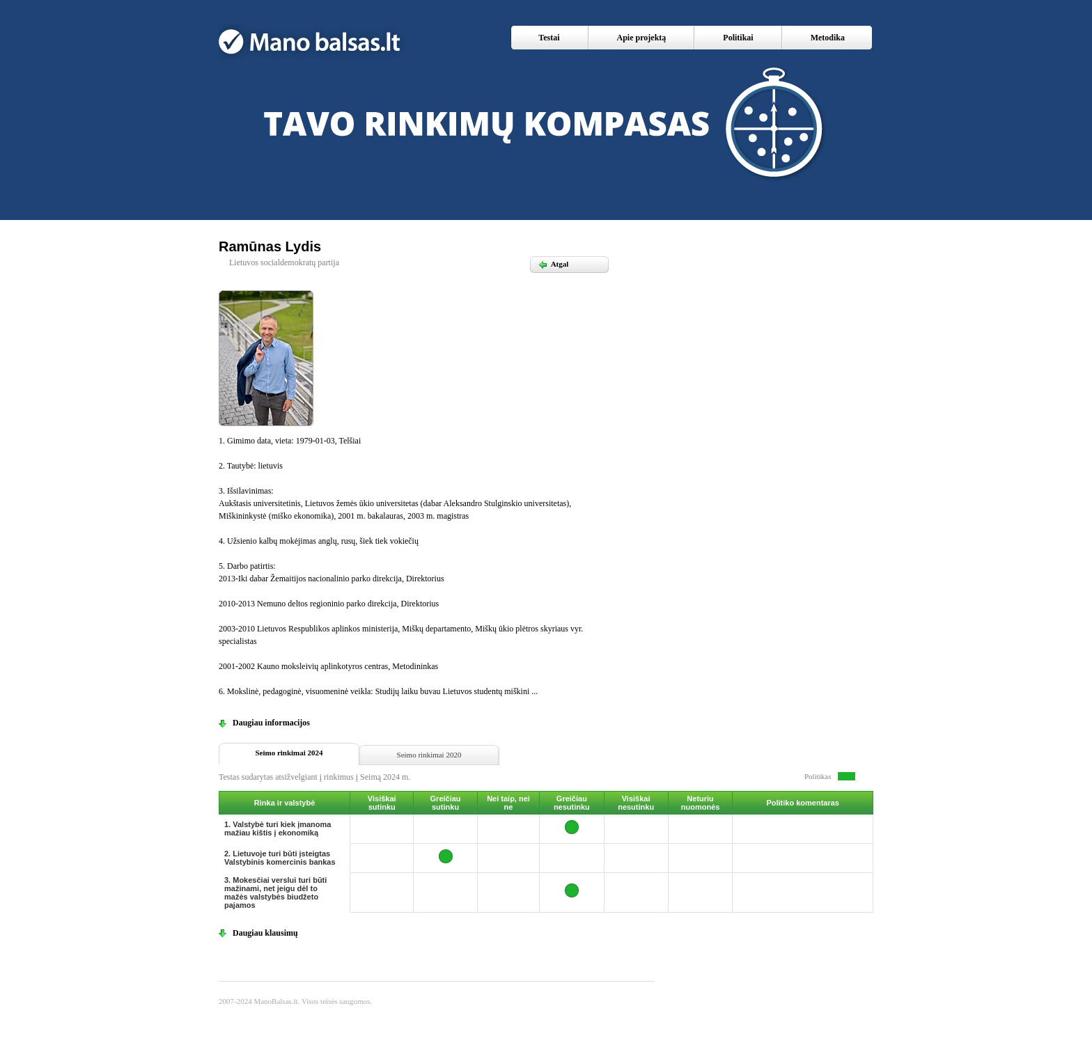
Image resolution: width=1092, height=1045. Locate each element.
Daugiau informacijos (271, 723)
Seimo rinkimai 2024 (288, 752)
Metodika (828, 37)
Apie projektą (641, 37)
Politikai (738, 37)
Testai (548, 37)
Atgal (553, 264)
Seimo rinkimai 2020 (429, 755)
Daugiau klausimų (265, 933)
